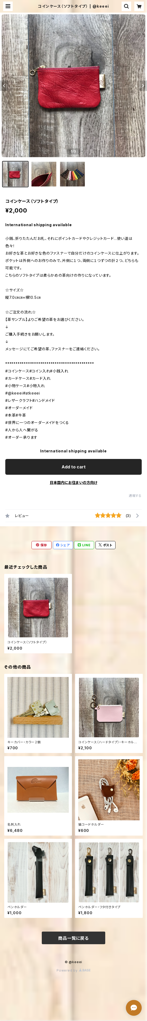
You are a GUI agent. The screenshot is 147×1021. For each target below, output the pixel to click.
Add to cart (74, 466)
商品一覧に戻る (73, 938)
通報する (135, 496)
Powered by (73, 970)
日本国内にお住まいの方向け (73, 482)
